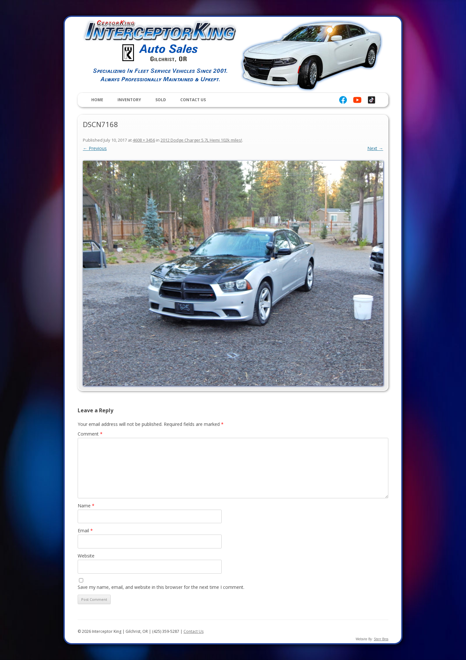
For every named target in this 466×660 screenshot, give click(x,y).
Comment (90, 434)
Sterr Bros (381, 639)
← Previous (95, 148)
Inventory (129, 100)
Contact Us (193, 100)
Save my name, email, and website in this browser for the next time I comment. (161, 587)
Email (85, 530)
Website (86, 556)
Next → (375, 148)
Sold (160, 100)
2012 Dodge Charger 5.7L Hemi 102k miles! (201, 140)
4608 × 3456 (144, 140)
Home (97, 100)
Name (86, 506)
